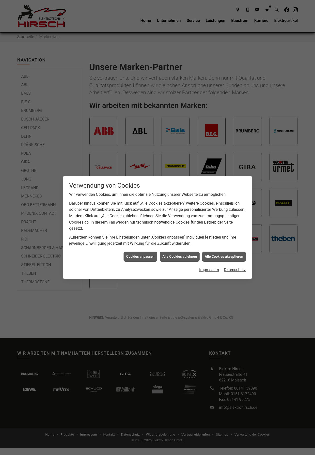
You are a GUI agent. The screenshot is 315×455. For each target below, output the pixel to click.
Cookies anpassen (140, 256)
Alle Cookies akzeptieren (224, 256)
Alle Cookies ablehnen (179, 256)
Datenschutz (235, 269)
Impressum (209, 269)
